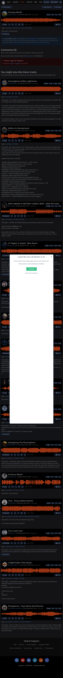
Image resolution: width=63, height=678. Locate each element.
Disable (31, 269)
